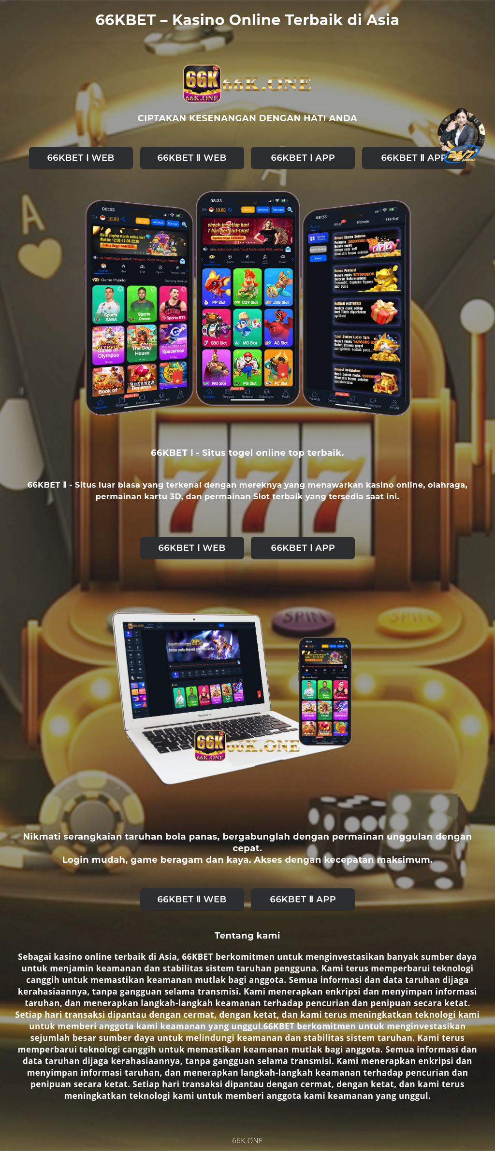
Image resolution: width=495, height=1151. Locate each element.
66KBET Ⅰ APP (303, 158)
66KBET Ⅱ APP (414, 158)
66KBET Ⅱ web (191, 158)
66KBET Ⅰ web (80, 158)
